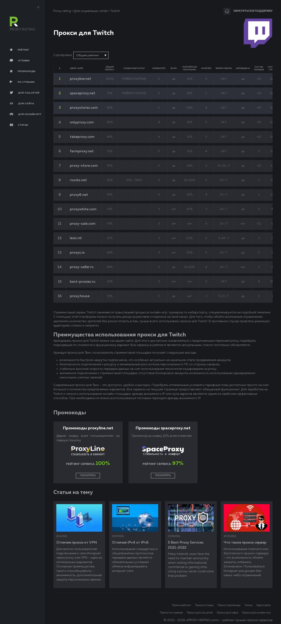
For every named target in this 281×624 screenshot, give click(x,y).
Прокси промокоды (229, 605)
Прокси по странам (171, 613)
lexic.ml (76, 238)
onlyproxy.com (82, 122)
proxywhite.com (83, 209)
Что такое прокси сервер (245, 542)
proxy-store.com (84, 166)
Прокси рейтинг (181, 605)
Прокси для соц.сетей (200, 613)
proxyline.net (80, 79)
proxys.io (77, 252)
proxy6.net (79, 195)
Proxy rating (62, 11)
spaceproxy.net (82, 93)
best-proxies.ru (82, 281)
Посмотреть (88, 475)
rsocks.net (78, 180)
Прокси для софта (227, 613)
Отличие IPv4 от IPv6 (130, 542)
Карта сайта (263, 605)
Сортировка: (62, 55)
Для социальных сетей (90, 11)
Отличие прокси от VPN (76, 542)
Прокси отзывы (204, 605)
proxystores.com (84, 108)
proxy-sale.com (82, 224)
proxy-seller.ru (81, 267)
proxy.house (80, 296)
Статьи (248, 605)
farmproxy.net (82, 151)
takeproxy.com (82, 137)
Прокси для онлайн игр (256, 613)
